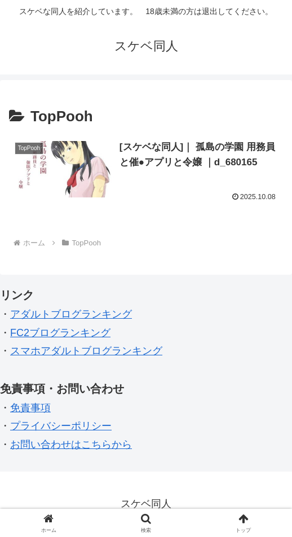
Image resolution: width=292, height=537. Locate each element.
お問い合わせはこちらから (71, 444)
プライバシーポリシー (61, 426)
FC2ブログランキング (60, 332)
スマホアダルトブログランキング (86, 350)
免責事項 (30, 407)
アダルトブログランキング (71, 314)
